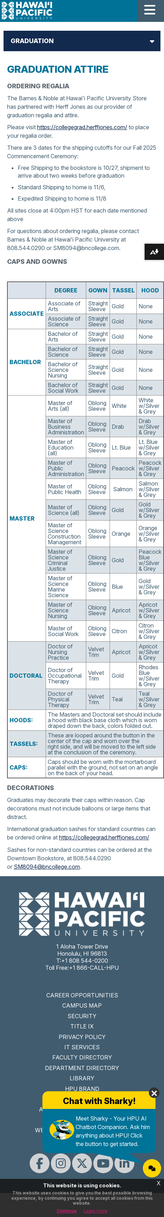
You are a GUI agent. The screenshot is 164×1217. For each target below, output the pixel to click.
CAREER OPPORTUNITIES (82, 995)
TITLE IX (82, 1026)
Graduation (32, 40)
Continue (67, 1210)
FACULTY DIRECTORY (82, 1057)
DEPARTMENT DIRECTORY (82, 1067)
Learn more (95, 1210)
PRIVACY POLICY (82, 1036)
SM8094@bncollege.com (47, 866)
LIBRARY (82, 1078)
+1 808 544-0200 (84, 960)
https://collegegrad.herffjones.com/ (82, 127)
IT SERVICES (82, 1047)
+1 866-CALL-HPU (94, 967)
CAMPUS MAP (82, 1005)
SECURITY (82, 1016)
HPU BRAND (82, 1088)
